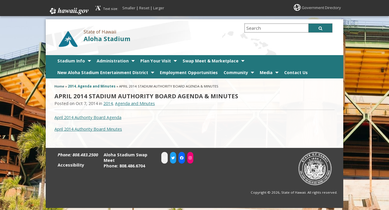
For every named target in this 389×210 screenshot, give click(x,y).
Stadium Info (71, 59)
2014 (72, 85)
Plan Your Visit (155, 59)
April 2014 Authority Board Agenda (87, 116)
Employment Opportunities (189, 71)
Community (236, 71)
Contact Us (296, 71)
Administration (113, 59)
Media (266, 71)
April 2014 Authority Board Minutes (88, 128)
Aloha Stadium (107, 37)
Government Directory (320, 7)
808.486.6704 (132, 165)
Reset (144, 7)
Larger (158, 7)
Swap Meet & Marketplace (210, 59)
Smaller (128, 7)
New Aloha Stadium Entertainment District (102, 71)
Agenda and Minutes (97, 85)
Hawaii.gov (68, 10)
